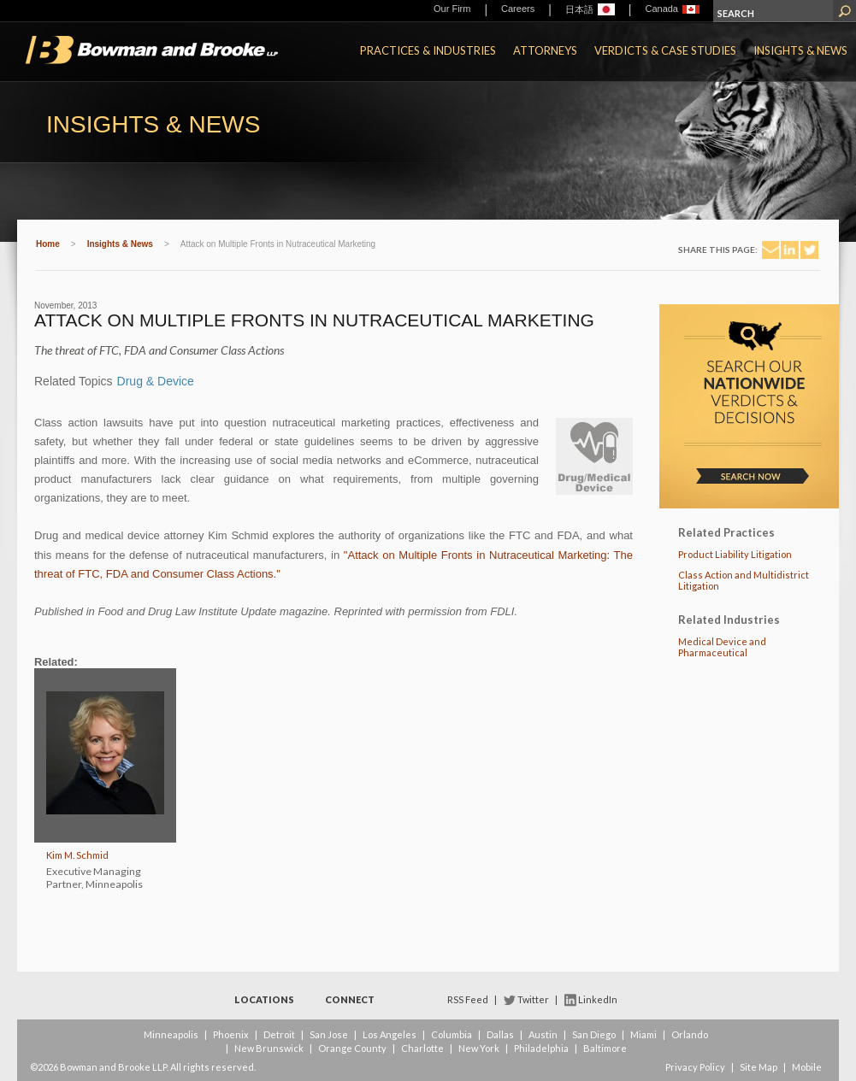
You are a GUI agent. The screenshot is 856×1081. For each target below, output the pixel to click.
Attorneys (545, 50)
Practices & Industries (428, 50)
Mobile (807, 1066)
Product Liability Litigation (735, 554)
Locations (264, 999)
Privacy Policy (695, 1066)
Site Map (758, 1066)
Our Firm (452, 8)
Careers (517, 8)
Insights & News (800, 50)
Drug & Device (155, 381)
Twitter (533, 999)
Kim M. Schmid (77, 855)
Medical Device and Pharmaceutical (722, 647)
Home (48, 244)
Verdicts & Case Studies (665, 50)
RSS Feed (467, 999)
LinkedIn (597, 999)
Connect (350, 999)
